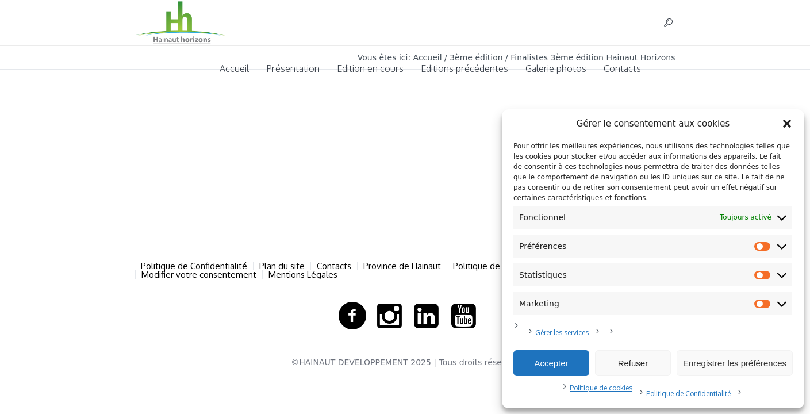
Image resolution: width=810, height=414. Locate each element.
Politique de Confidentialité (688, 393)
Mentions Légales (302, 274)
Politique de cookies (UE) (501, 266)
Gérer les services (562, 332)
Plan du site (282, 266)
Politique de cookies (601, 388)
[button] (787, 123)
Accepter (551, 363)
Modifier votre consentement (198, 274)
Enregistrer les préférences (734, 363)
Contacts (334, 266)
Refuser (633, 363)
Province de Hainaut (402, 266)
